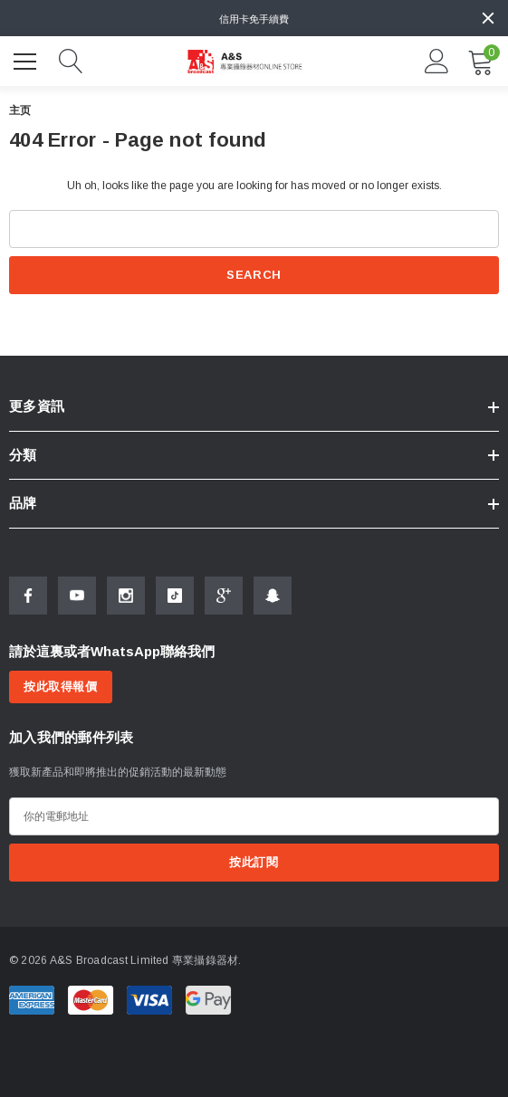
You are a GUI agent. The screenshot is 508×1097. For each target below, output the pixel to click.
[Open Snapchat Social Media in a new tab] (273, 596)
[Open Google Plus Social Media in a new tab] (224, 596)
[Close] (488, 18)
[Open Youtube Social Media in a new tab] (77, 596)
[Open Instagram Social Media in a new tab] (126, 596)
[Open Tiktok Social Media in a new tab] (175, 596)
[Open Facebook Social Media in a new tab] (28, 596)
